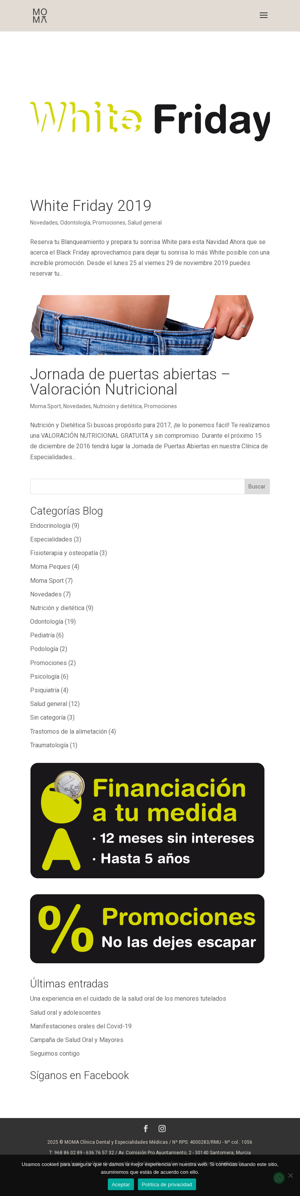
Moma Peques (50, 566)
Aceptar (121, 1184)
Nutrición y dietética (117, 406)
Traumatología (49, 745)
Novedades (44, 222)
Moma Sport (45, 406)
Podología (44, 649)
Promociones (109, 222)
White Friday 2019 (91, 206)
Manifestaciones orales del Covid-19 (81, 1026)
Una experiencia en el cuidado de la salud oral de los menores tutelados (128, 998)
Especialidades (51, 539)
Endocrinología (50, 525)
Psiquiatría (44, 690)
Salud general (145, 222)
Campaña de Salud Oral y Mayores (76, 1040)
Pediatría (42, 635)
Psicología (44, 676)
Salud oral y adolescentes (65, 1012)
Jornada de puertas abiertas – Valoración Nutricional (130, 381)
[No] (290, 1175)
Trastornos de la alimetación (68, 731)
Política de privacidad (167, 1184)
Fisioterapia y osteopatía (64, 553)
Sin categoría (48, 717)
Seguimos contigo (55, 1053)
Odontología (75, 222)
